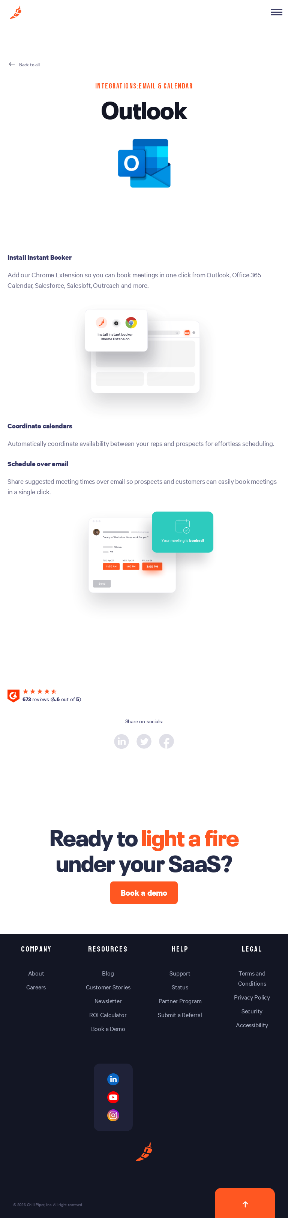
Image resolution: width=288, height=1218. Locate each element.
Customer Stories (108, 987)
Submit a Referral (180, 1014)
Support (180, 973)
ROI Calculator (107, 1014)
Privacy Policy (252, 997)
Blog (108, 973)
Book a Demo (108, 1028)
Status (180, 987)
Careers (36, 987)
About (36, 973)
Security (252, 1011)
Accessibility (252, 1024)
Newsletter (108, 1001)
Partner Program (180, 1001)
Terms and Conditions (252, 978)
